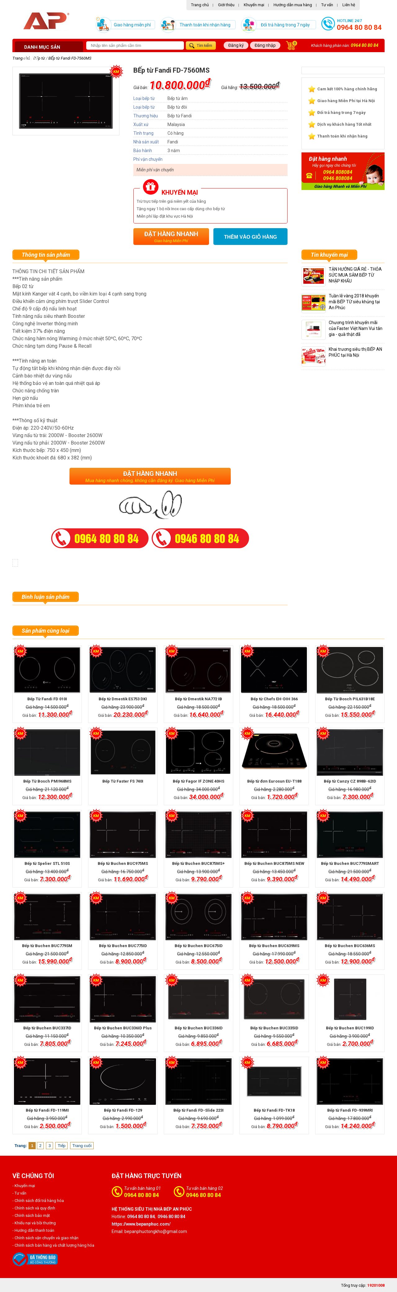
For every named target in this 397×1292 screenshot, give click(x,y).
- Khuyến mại (23, 1185)
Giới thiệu (226, 4)
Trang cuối (82, 1145)
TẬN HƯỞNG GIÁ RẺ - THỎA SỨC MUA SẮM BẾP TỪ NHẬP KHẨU (355, 275)
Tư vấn (327, 4)
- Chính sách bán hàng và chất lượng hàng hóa (53, 1245)
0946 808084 (337, 178)
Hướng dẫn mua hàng (293, 4)
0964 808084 (337, 172)
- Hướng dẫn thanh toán (33, 1230)
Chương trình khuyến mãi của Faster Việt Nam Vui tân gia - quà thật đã (355, 328)
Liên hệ (348, 4)
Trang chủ (200, 4)
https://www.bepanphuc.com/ (141, 1224)
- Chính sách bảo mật (31, 1215)
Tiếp (61, 1145)
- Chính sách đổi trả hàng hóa (38, 1200)
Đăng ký (236, 45)
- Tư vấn (19, 1193)
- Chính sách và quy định (33, 1208)
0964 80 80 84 (359, 27)
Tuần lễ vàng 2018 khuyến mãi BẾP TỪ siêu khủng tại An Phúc (354, 301)
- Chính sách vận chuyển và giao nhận (45, 1238)
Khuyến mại (254, 4)
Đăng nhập (265, 45)
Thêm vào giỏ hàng (250, 237)
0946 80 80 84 (203, 1195)
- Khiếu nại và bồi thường (34, 1223)
